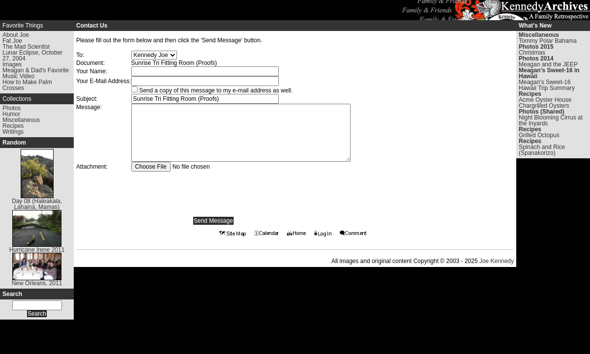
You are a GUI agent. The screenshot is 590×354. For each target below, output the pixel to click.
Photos (11, 108)
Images (12, 64)
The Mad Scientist (26, 47)
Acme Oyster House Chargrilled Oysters (545, 103)
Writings (13, 132)
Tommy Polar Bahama (548, 41)
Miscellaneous (21, 120)
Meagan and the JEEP (548, 64)
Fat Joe (12, 41)
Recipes (13, 126)
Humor (11, 114)
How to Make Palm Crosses (27, 85)
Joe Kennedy (496, 261)
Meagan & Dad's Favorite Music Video (35, 73)
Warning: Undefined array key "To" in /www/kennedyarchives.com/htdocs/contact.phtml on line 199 (154, 55)
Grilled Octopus (539, 135)
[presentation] (213, 191)
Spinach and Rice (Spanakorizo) (542, 150)
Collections (16, 98)
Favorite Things (22, 25)
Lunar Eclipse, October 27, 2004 (32, 55)
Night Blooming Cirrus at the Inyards (551, 120)
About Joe (15, 35)
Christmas (532, 53)
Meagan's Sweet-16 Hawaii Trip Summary (547, 85)
